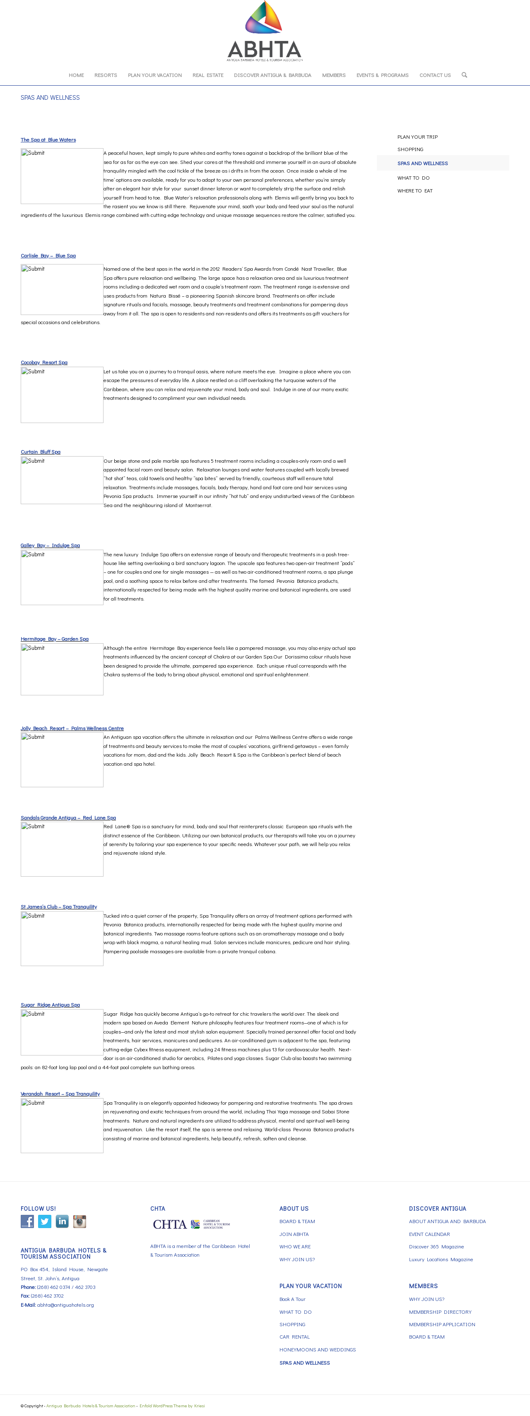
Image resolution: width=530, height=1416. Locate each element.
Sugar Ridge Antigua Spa (50, 1004)
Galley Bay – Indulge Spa (50, 544)
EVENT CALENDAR (429, 1233)
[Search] (461, 75)
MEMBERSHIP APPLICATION (442, 1323)
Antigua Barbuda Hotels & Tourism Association (90, 1405)
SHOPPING (410, 148)
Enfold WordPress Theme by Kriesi (172, 1405)
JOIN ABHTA (294, 1233)
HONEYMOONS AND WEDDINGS (317, 1349)
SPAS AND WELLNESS (50, 97)
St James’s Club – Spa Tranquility (59, 906)
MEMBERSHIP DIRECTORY (440, 1311)
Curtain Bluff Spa (40, 451)
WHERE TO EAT (415, 190)
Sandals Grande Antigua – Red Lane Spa (68, 817)
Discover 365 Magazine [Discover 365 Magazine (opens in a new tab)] (436, 1246)
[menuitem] (76, 75)
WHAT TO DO (414, 177)
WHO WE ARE (295, 1246)
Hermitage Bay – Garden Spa (55, 638)
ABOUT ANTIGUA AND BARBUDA (447, 1220)
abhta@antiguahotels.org (65, 1304)
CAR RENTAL (294, 1336)
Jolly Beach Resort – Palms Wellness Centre (72, 727)
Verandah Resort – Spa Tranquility (60, 1093)
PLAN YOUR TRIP (418, 136)
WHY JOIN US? (297, 1258)
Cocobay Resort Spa (44, 361)
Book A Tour (292, 1298)
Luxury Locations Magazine (441, 1258)
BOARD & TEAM (297, 1220)
